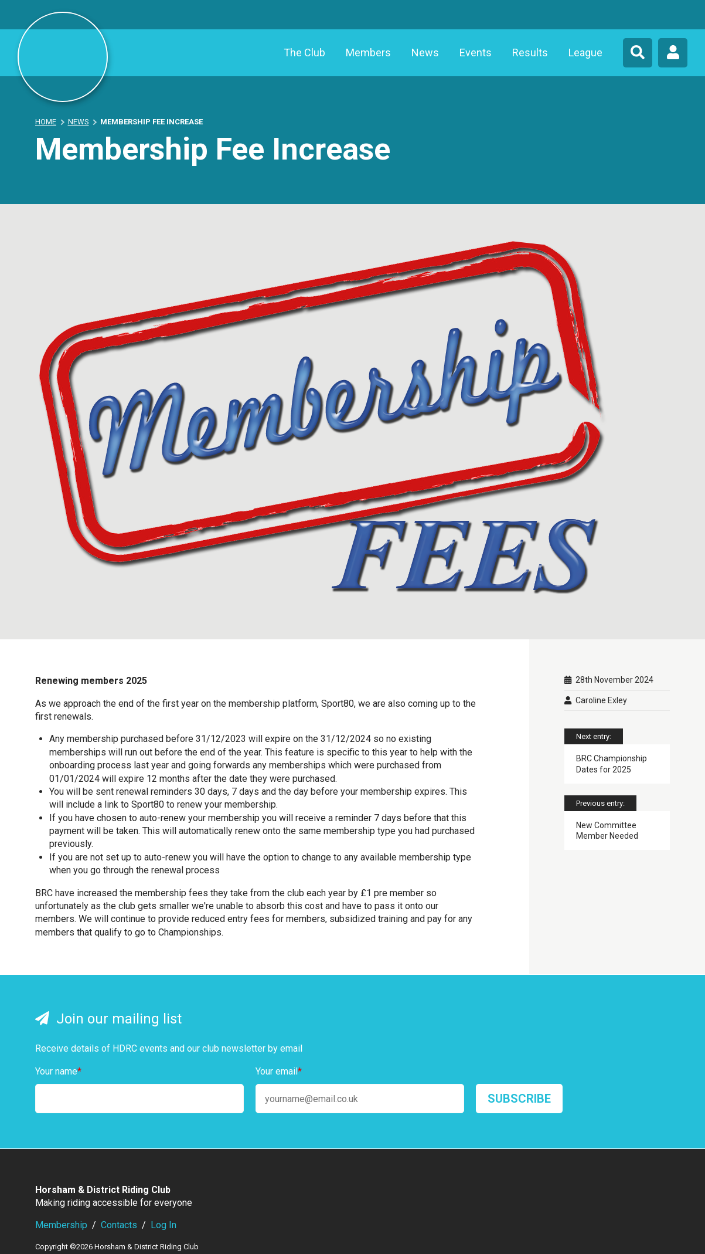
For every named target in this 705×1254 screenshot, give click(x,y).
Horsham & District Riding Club (63, 57)
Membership (61, 1225)
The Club (304, 52)
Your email (279, 1071)
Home (45, 121)
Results (530, 52)
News (425, 52)
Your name (58, 1071)
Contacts (119, 1225)
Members (368, 52)
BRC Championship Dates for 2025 (611, 764)
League (585, 52)
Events (475, 52)
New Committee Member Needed (607, 830)
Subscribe (519, 1099)
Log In (163, 1225)
